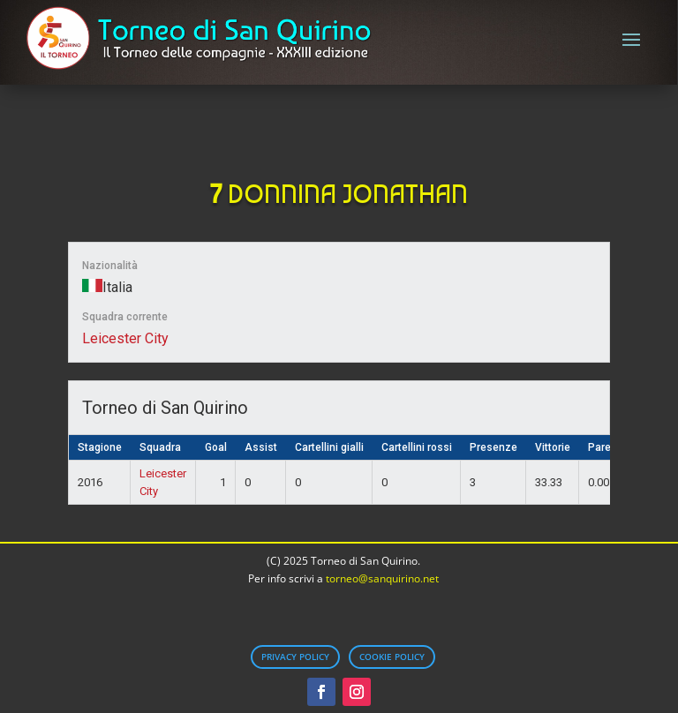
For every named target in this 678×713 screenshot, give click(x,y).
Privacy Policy (295, 656)
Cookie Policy (392, 656)
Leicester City (125, 338)
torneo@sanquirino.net (382, 578)
